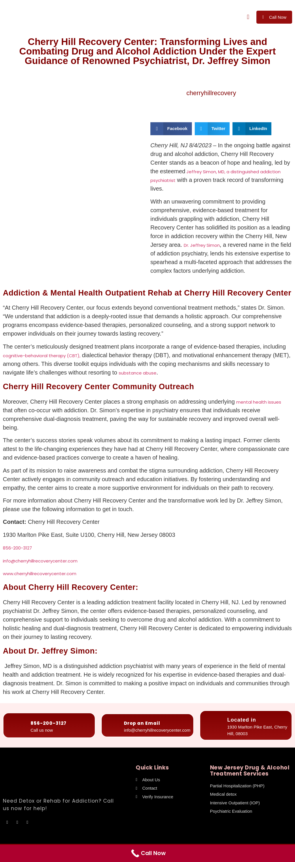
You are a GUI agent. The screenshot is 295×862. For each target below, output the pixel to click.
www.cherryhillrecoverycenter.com (39, 574)
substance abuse (137, 373)
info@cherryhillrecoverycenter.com (40, 561)
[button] (248, 17)
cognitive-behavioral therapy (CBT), (41, 356)
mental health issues (258, 402)
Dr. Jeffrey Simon (202, 245)
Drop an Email (142, 723)
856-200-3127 (17, 548)
